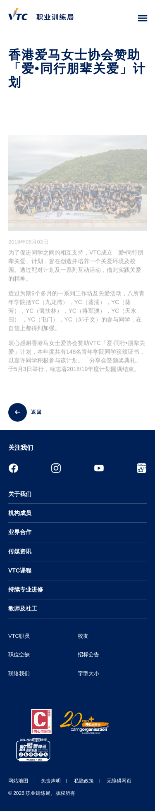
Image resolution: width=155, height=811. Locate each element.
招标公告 (88, 654)
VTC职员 (19, 636)
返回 (36, 412)
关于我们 (19, 494)
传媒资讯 (19, 551)
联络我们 (19, 673)
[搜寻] (125, 18)
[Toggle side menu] (143, 18)
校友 (83, 636)
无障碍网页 (119, 781)
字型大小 (88, 673)
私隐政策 (84, 781)
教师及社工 (22, 608)
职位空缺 (19, 654)
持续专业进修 (25, 589)
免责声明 (51, 781)
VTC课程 (19, 570)
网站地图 (18, 781)
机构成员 (19, 513)
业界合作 (19, 532)
